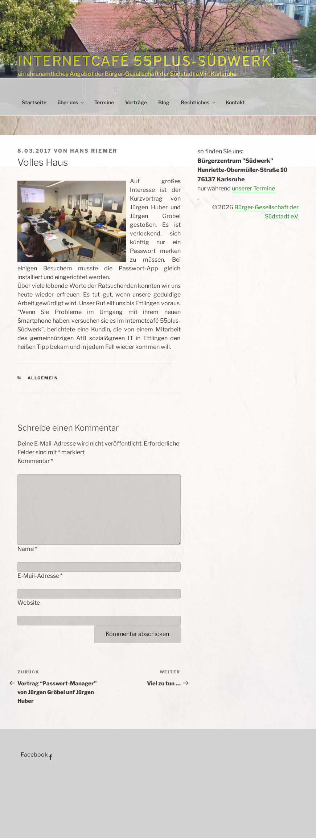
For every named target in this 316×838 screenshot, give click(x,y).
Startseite (34, 102)
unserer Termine (253, 188)
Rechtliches (198, 102)
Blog (163, 102)
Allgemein (43, 377)
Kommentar (35, 461)
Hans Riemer (94, 151)
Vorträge (136, 102)
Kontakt (235, 102)
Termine (104, 102)
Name (27, 548)
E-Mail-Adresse (39, 575)
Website (28, 602)
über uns (71, 102)
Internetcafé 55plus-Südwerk (144, 61)
